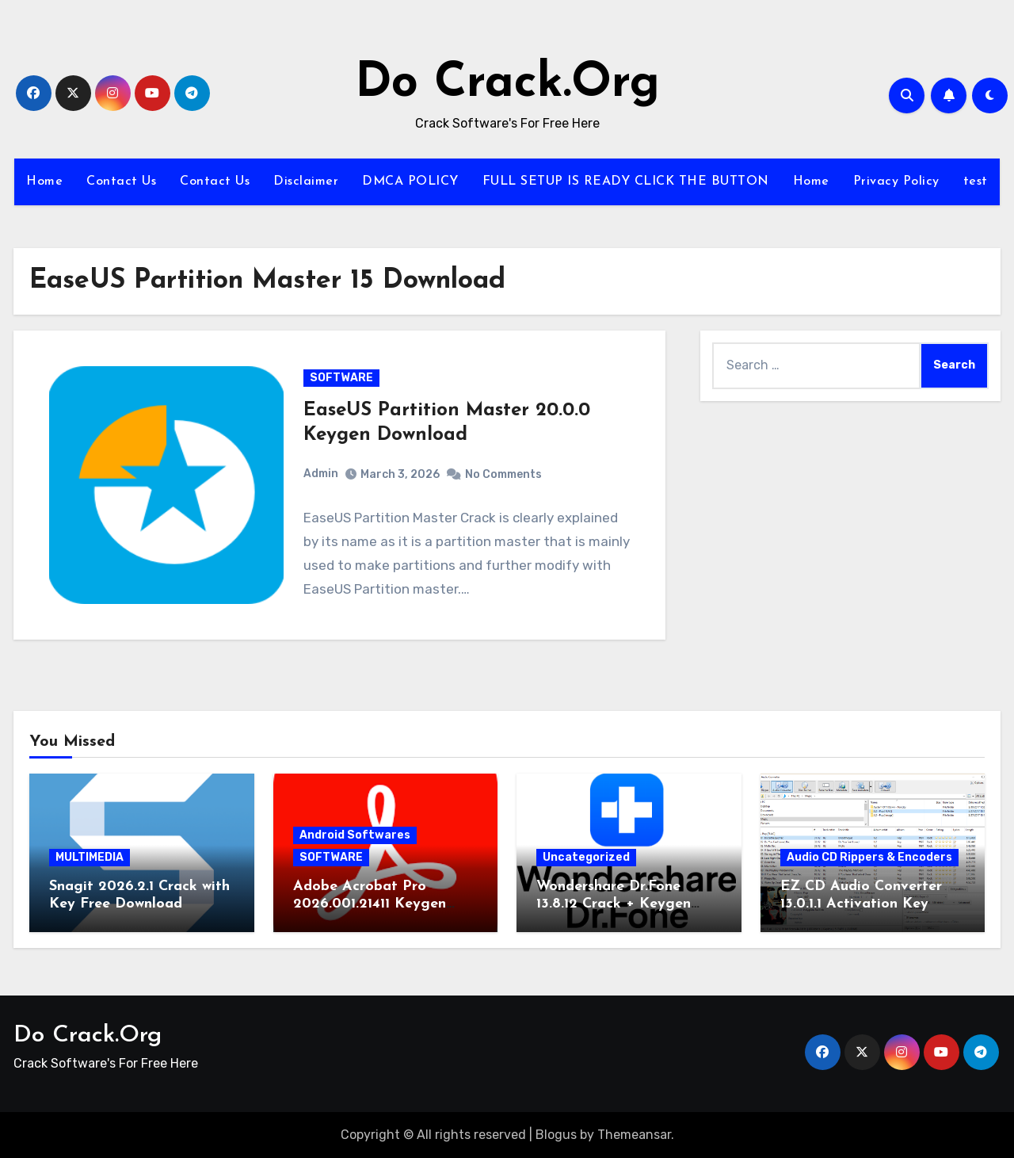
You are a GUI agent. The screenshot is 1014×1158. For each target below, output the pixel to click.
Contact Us (121, 181)
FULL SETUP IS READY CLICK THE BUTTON (625, 181)
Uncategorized (586, 857)
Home (44, 181)
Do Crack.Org (507, 84)
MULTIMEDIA (89, 857)
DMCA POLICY (410, 181)
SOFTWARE (341, 377)
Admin (320, 473)
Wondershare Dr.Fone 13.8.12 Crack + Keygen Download (613, 903)
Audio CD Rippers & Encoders (869, 857)
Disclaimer (305, 181)
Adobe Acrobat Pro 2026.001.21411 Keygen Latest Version (369, 903)
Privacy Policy (896, 181)
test (975, 181)
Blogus (556, 1134)
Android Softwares (354, 835)
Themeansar (634, 1134)
